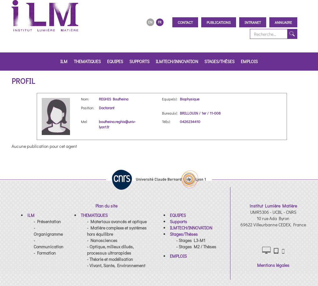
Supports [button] (139, 61)
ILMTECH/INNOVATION (177, 61)
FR (159, 22)
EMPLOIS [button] (249, 61)
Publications (219, 22)
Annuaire (283, 22)
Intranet (253, 22)
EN (150, 22)
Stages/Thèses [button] (219, 61)
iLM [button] (63, 61)
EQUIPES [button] (115, 61)
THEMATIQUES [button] (87, 61)
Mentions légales (273, 265)
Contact (185, 22)
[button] (31, 215)
